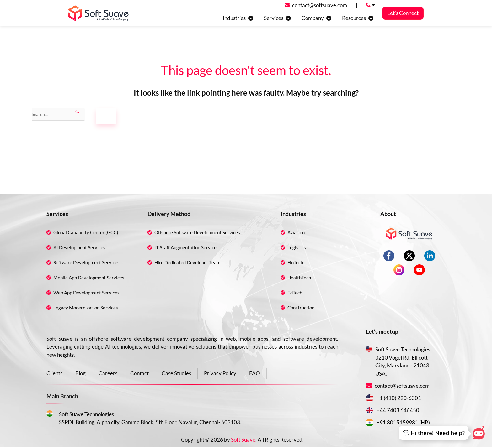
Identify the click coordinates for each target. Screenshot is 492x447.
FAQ (254, 373)
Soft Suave (243, 439)
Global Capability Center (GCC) (85, 232)
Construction (300, 307)
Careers (108, 373)
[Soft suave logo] (98, 13)
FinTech (295, 262)
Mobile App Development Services (88, 277)
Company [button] (313, 18)
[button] (433, 433)
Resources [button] (354, 18)
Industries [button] (234, 18)
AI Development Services (79, 247)
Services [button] (273, 18)
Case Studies (176, 373)
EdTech (294, 292)
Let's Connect (403, 13)
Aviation (296, 232)
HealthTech (299, 277)
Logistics (296, 247)
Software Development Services (86, 262)
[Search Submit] (77, 111)
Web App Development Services (86, 292)
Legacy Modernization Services (85, 307)
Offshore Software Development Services (197, 232)
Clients (54, 373)
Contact (139, 373)
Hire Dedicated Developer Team (187, 262)
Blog (80, 373)
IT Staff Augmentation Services (186, 247)
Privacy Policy (220, 373)
